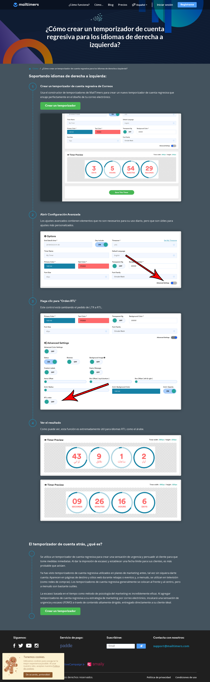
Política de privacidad (159, 677)
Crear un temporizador (60, 105)
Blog (110, 4)
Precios (122, 4)
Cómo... (98, 4)
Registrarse (187, 4)
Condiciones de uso (186, 677)
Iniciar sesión (165, 4)
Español (139, 5)
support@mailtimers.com (171, 646)
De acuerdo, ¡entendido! (38, 675)
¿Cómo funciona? (79, 4)
